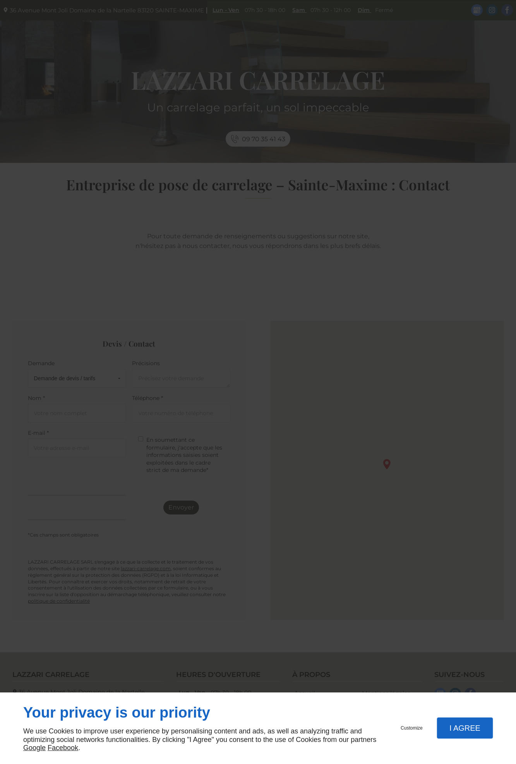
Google (34, 748)
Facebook (63, 748)
